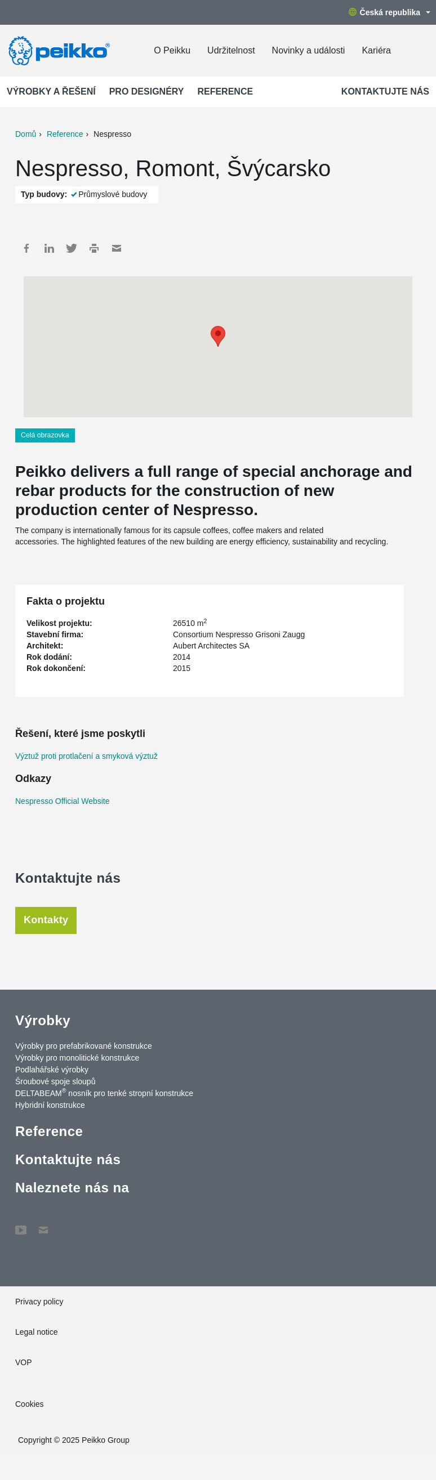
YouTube (20, 1224)
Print (94, 248)
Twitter (71, 248)
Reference (225, 91)
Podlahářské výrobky (51, 1069)
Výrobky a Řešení (51, 91)
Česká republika (389, 12)
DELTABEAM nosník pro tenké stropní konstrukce (104, 1093)
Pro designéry (146, 91)
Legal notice (36, 1331)
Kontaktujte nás (385, 91)
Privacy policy (39, 1301)
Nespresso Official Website (62, 801)
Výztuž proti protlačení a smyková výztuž (86, 756)
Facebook (26, 248)
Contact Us (43, 1224)
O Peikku (172, 50)
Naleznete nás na (72, 1187)
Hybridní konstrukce (50, 1105)
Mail (116, 248)
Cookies (29, 1404)
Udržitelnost (231, 50)
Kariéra (376, 50)
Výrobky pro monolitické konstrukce (77, 1057)
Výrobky (42, 1020)
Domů (25, 133)
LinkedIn (49, 248)
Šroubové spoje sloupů (55, 1081)
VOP (23, 1362)
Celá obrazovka (45, 435)
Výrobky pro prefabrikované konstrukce (83, 1045)
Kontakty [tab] (46, 919)
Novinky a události (308, 50)
